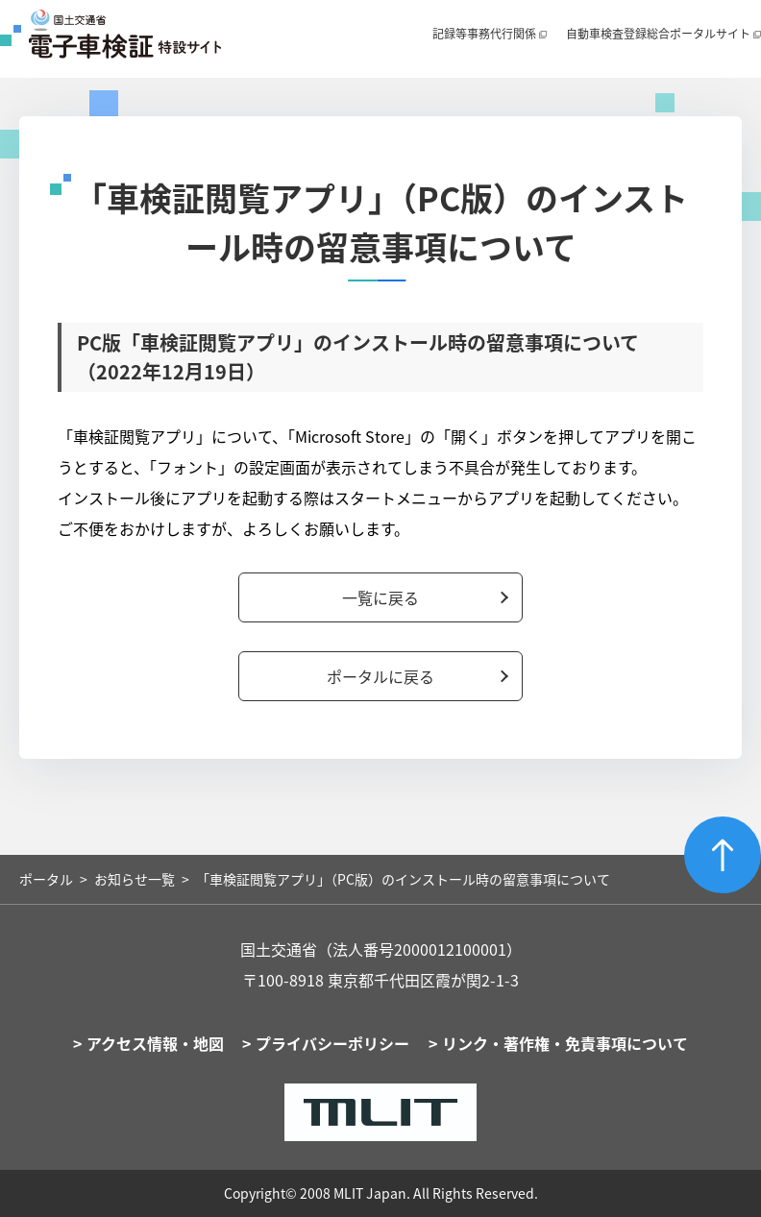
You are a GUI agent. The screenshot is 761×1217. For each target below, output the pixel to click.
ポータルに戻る (380, 676)
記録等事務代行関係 (484, 33)
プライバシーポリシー (332, 1043)
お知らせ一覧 (134, 878)
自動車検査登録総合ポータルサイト (658, 33)
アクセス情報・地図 (155, 1043)
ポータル (46, 878)
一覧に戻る (380, 597)
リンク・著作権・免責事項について (565, 1043)
